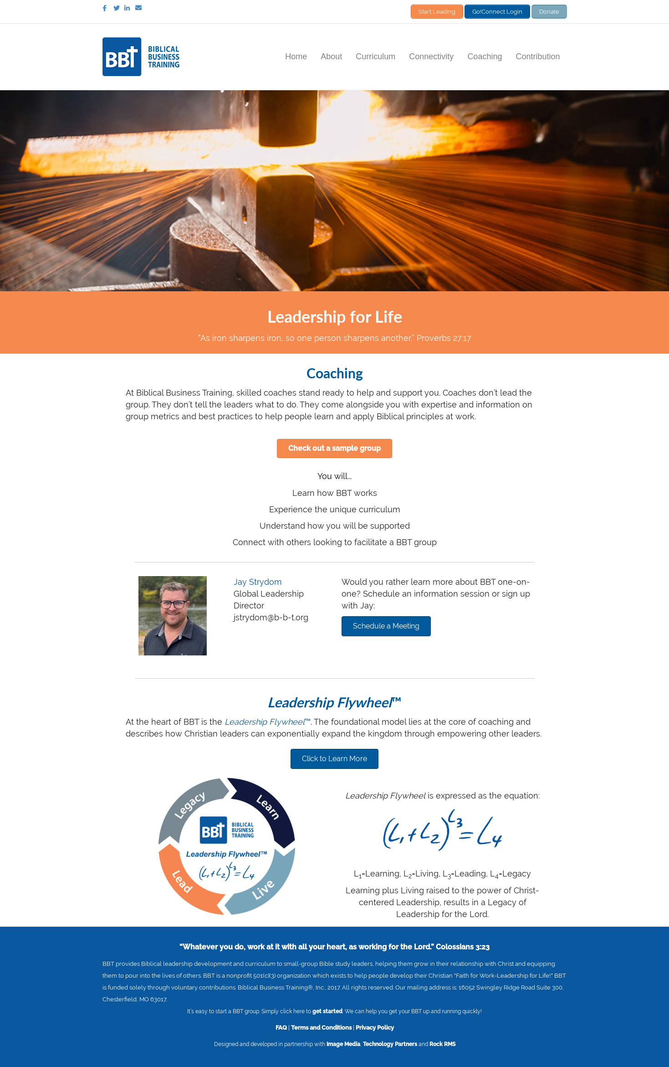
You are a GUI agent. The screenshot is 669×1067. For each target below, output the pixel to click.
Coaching (484, 56)
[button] (334, 448)
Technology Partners (390, 1044)
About (331, 56)
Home (296, 56)
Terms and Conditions (321, 1027)
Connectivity (431, 56)
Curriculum (375, 56)
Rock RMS (442, 1044)
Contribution (538, 56)
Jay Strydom (258, 581)
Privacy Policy (375, 1027)
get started (327, 1011)
